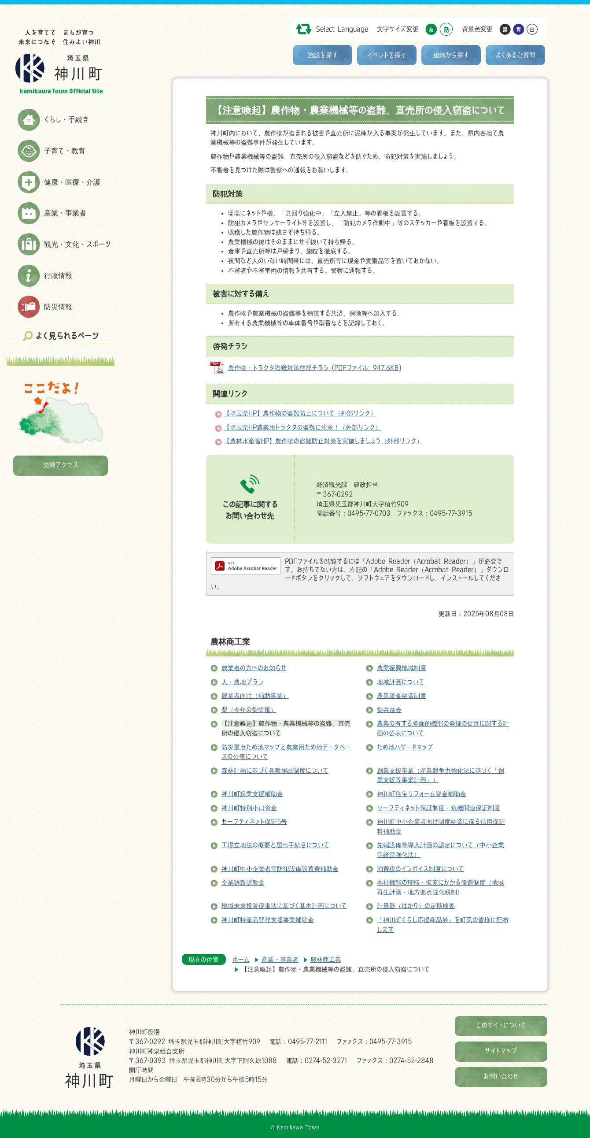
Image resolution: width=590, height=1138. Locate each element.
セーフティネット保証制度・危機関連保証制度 (438, 807)
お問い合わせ (501, 1076)
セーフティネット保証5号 (254, 821)
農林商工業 (230, 641)
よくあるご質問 (515, 55)
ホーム (241, 959)
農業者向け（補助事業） (255, 695)
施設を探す (323, 55)
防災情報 (58, 306)
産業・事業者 (65, 212)
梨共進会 (389, 709)
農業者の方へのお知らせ (254, 667)
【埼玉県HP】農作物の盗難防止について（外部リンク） (300, 413)
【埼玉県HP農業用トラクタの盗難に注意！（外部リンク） (302, 427)
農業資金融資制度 (401, 695)
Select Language (342, 29)
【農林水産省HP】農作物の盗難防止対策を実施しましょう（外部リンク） (323, 440)
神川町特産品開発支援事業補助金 (267, 919)
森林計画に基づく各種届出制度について (274, 770)
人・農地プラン (242, 681)
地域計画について (400, 681)
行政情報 (58, 275)
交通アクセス (60, 464)
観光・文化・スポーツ (77, 244)
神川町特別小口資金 (249, 807)
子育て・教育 (64, 150)
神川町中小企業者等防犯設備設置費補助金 (280, 868)
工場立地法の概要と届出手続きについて (275, 844)
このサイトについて (501, 1025)
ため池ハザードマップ (405, 747)
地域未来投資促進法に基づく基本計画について (284, 905)
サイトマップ (501, 1050)
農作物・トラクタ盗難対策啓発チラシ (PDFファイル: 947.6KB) (314, 367)
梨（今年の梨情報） (249, 709)
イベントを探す (386, 55)
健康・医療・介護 (72, 181)
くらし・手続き (66, 119)
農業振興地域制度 (401, 667)
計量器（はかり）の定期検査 (416, 905)
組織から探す (451, 55)
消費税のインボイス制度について (420, 868)
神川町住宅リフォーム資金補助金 (421, 793)
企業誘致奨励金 (243, 882)
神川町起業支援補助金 (252, 793)
